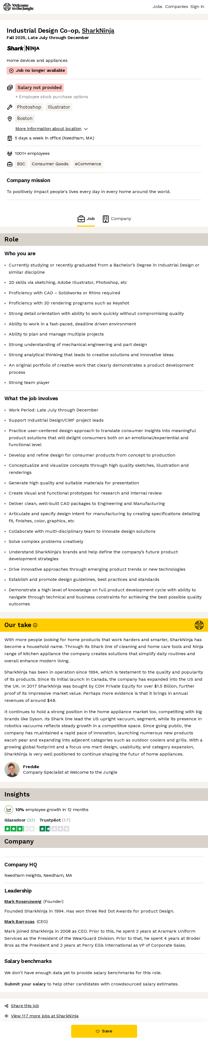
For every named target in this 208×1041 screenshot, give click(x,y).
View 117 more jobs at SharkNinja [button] (41, 1015)
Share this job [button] (21, 1005)
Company (116, 218)
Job (86, 218)
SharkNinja (98, 30)
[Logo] (18, 7)
